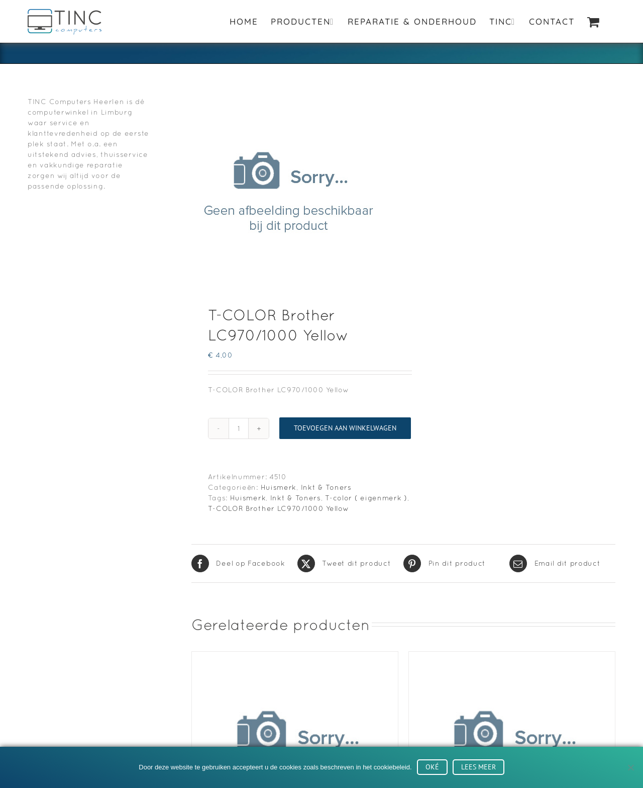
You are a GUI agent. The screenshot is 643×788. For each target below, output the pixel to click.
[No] (630, 767)
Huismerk (279, 487)
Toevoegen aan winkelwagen (345, 427)
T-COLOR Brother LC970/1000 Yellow (278, 508)
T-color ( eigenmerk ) (366, 498)
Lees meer (478, 766)
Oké (432, 766)
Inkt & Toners (326, 487)
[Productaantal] (239, 428)
